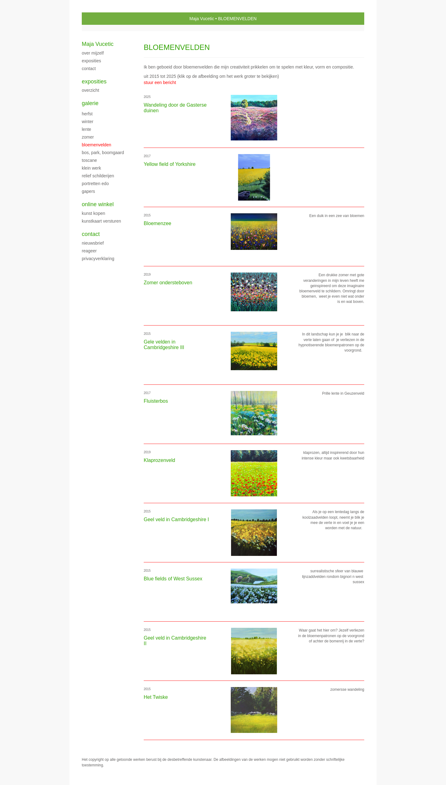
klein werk (91, 168)
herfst (87, 113)
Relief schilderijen (98, 175)
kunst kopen (93, 213)
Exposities (94, 81)
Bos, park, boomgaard (103, 152)
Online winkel (98, 204)
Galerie (90, 103)
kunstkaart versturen (101, 221)
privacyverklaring (98, 258)
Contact (91, 234)
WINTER (87, 121)
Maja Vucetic (202, 18)
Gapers (88, 191)
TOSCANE (89, 160)
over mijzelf (93, 53)
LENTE (86, 129)
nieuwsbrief (93, 243)
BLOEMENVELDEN (96, 144)
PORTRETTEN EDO (95, 183)
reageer (89, 250)
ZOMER (88, 137)
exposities (91, 60)
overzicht (90, 90)
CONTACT (89, 68)
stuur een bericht (160, 82)
